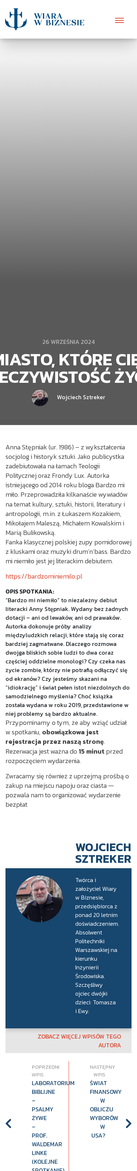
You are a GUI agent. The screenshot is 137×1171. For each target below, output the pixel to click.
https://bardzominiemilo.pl (43, 576)
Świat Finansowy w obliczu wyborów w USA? (97, 1109)
